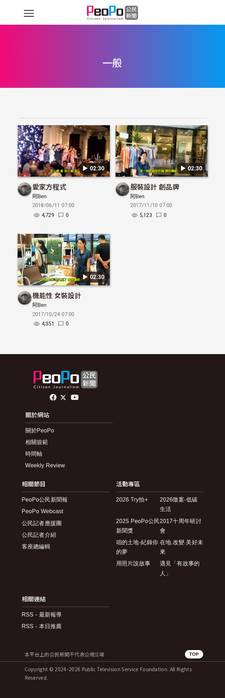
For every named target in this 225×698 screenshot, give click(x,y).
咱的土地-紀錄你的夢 (137, 547)
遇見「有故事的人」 (180, 568)
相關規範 (36, 442)
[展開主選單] (29, 13)
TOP (194, 654)
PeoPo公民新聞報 (45, 500)
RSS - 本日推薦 (42, 626)
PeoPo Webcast (43, 511)
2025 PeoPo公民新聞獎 (138, 526)
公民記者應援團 (42, 523)
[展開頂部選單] (196, 13)
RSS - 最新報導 (42, 615)
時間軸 (34, 454)
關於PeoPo (39, 430)
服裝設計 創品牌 (155, 186)
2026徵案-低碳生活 (179, 504)
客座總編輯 (36, 547)
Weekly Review (45, 465)
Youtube (75, 397)
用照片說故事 (133, 563)
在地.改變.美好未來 (182, 547)
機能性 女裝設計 (57, 295)
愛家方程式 (49, 186)
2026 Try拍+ (132, 500)
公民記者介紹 (39, 535)
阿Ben (39, 196)
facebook (54, 397)
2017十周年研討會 (180, 526)
